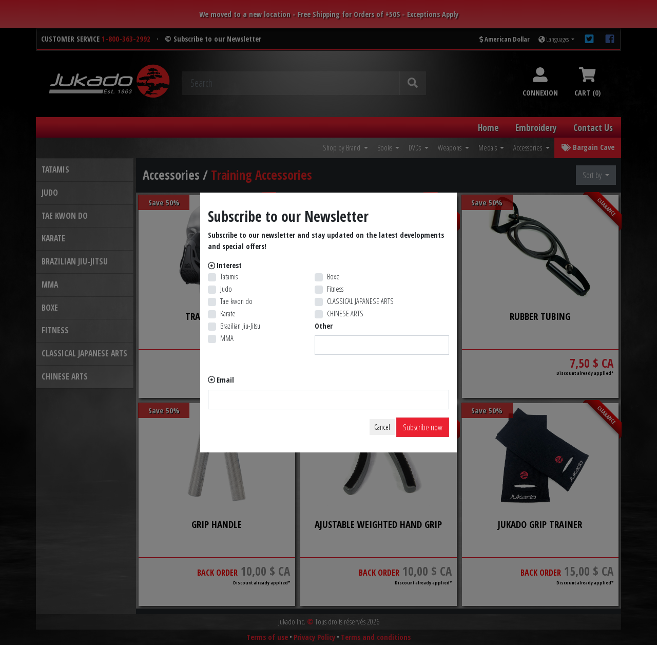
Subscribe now (422, 427)
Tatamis (229, 276)
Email (225, 380)
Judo (226, 289)
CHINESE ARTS (345, 313)
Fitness (335, 289)
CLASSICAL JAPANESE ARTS (360, 301)
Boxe (333, 276)
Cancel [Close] (382, 427)
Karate (228, 313)
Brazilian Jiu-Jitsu (240, 326)
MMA (227, 338)
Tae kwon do (236, 301)
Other (324, 326)
